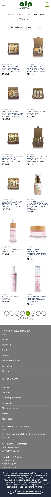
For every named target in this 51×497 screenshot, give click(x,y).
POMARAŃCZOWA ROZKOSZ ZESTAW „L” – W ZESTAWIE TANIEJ (12, 68)
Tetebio (5, 355)
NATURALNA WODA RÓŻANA (10, 298)
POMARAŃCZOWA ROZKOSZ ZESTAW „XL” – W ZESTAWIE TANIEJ (12, 114)
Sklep (27, 14)
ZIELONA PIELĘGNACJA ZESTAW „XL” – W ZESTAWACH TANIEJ (12, 204)
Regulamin (7, 403)
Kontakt (6, 387)
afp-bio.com (14, 14)
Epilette (5, 371)
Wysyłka (6, 413)
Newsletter (7, 418)
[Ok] (47, 483)
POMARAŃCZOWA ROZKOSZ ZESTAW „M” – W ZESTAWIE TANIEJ (38, 68)
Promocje (6, 344)
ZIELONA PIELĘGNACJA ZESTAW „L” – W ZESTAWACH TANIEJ (12, 159)
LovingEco (7, 366)
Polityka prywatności (12, 397)
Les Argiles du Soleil (11, 360)
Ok (11, 491)
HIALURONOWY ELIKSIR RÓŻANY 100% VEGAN (12, 250)
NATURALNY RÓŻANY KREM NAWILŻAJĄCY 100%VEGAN (36, 299)
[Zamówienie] (25, 27)
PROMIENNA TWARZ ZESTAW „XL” (36, 113)
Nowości (6, 339)
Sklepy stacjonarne (11, 408)
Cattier (5, 350)
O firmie (6, 392)
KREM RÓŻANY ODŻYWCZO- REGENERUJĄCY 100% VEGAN (36, 253)
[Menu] (3, 4)
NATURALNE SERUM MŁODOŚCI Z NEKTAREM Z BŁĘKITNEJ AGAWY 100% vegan (37, 205)
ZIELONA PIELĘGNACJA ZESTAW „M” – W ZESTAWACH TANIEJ (37, 159)
